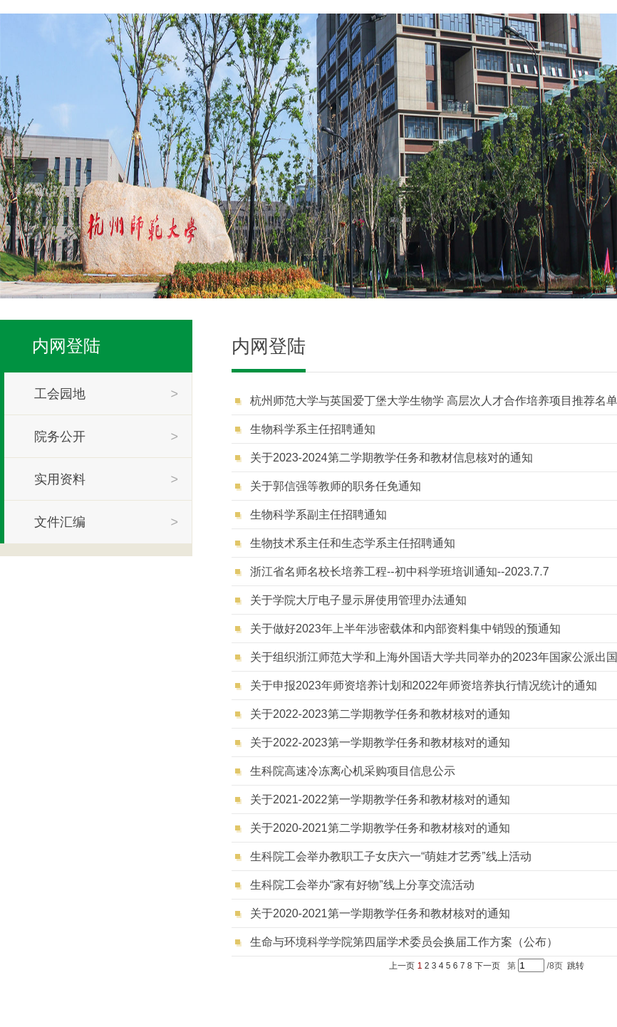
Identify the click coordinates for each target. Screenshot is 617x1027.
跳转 (575, 966)
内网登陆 (66, 345)
